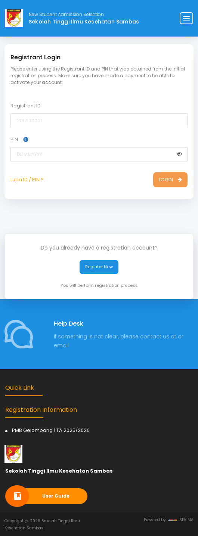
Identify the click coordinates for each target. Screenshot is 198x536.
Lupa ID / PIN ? (27, 179)
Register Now (99, 267)
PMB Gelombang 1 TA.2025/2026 (51, 430)
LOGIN (170, 179)
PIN (19, 139)
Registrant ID (25, 105)
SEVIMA (181, 520)
